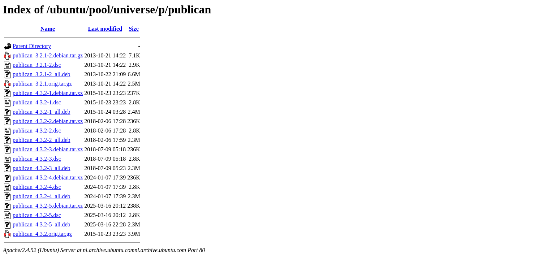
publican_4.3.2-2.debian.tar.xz (48, 121)
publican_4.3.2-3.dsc (37, 159)
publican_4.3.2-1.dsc (37, 102)
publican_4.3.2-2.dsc (37, 130)
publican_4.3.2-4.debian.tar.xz (48, 177)
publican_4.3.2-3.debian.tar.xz (48, 149)
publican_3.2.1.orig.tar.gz (42, 84)
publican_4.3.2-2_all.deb (41, 140)
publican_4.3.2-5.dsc (37, 215)
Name (47, 29)
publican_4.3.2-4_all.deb (41, 196)
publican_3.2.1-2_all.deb (41, 74)
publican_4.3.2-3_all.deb (41, 168)
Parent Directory (32, 46)
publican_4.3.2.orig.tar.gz (42, 234)
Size (134, 29)
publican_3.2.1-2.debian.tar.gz (48, 55)
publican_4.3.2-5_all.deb (41, 224)
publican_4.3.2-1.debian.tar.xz (48, 93)
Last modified (105, 29)
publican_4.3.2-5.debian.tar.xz (48, 206)
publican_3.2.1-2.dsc (37, 65)
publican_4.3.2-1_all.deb (41, 112)
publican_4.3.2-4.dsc (37, 187)
